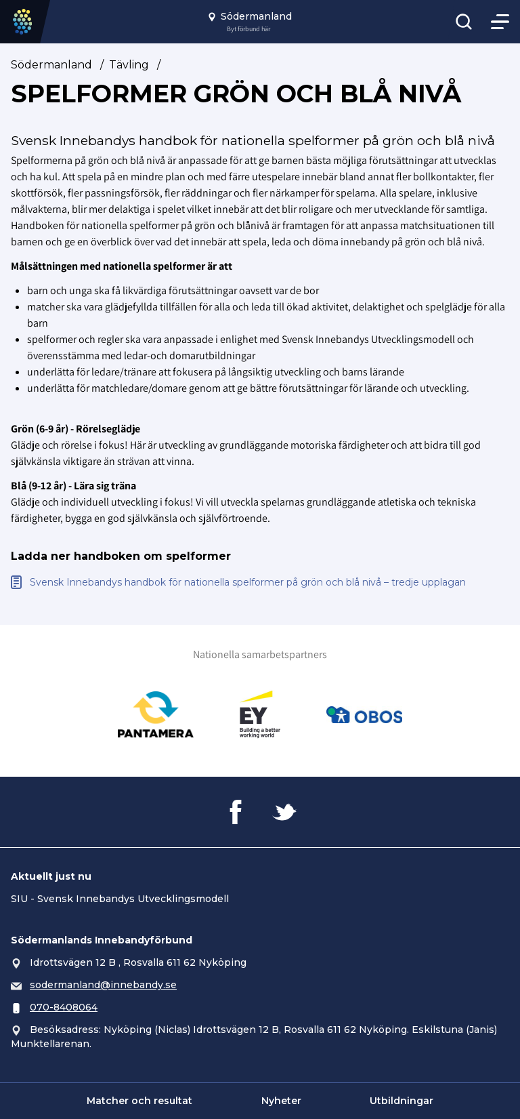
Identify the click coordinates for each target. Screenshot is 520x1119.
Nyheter (281, 1101)
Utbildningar (401, 1101)
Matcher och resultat (139, 1101)
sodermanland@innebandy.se (103, 985)
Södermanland (51, 64)
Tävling (129, 64)
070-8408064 (64, 1007)
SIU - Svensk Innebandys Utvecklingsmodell (120, 899)
